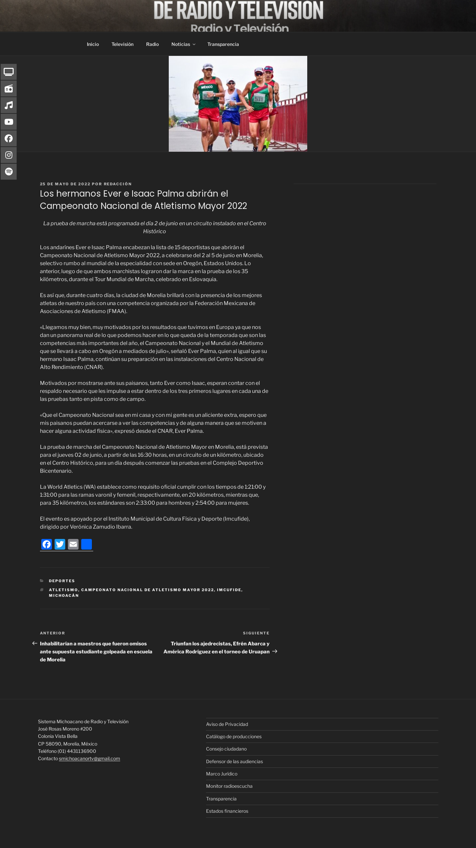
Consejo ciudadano (226, 749)
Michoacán (64, 595)
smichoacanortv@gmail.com (89, 758)
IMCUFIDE (229, 590)
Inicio (93, 44)
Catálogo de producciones (234, 736)
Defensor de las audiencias (234, 761)
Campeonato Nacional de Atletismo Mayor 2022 (147, 590)
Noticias (183, 44)
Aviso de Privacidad (227, 724)
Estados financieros (227, 811)
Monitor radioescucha (229, 786)
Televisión (122, 44)
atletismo (63, 590)
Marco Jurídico (221, 773)
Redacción (118, 184)
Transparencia (223, 44)
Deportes (62, 581)
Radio (152, 44)
